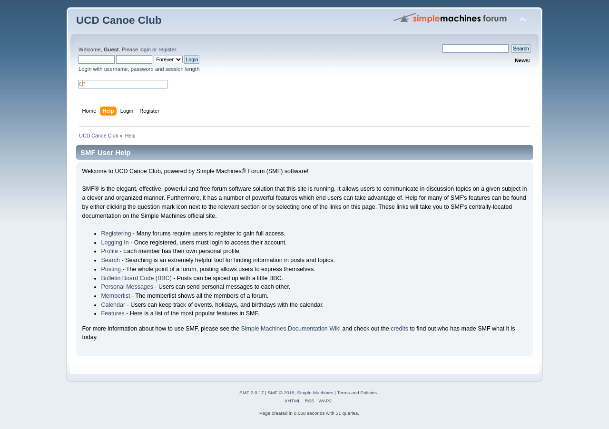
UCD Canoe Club (119, 20)
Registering (116, 233)
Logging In (114, 242)
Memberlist (115, 295)
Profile (109, 251)
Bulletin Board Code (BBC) (136, 278)
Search (110, 260)
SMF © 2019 (281, 392)
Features (112, 313)
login (145, 49)
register (167, 49)
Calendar (113, 305)
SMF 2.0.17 (251, 392)
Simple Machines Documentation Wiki (291, 328)
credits (399, 328)
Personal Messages (127, 286)
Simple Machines (315, 392)
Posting (111, 269)
